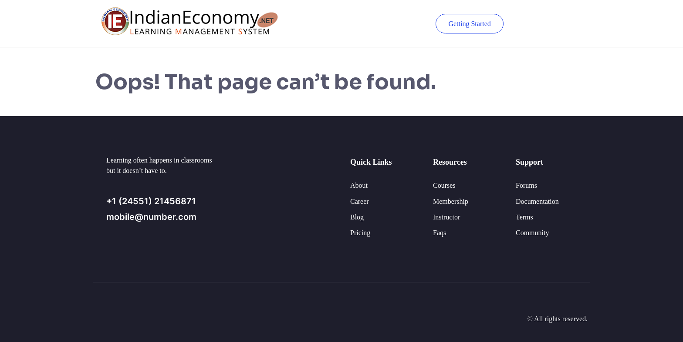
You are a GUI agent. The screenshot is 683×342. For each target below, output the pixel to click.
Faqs (439, 232)
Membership (450, 201)
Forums (526, 185)
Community (532, 232)
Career (359, 201)
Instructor (446, 217)
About (359, 185)
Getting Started (469, 23)
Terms (524, 217)
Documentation (537, 201)
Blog (357, 217)
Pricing (360, 232)
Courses (444, 185)
